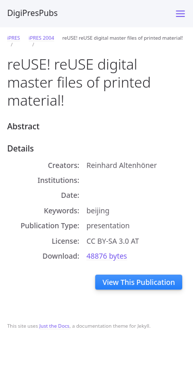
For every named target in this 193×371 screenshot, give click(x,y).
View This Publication (138, 282)
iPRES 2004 (41, 38)
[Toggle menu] (180, 13)
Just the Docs (54, 326)
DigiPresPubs (32, 13)
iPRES (13, 38)
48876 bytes (106, 256)
